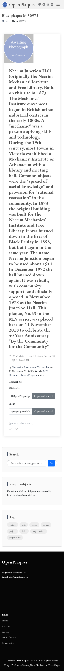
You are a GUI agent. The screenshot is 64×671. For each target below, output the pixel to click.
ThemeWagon (54, 665)
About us (6, 626)
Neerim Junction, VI (46, 356)
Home (5, 21)
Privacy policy (8, 643)
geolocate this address (21, 423)
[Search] (27, 463)
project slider (15, 537)
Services (5, 632)
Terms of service (9, 637)
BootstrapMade (28, 665)
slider (24, 531)
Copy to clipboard (43, 396)
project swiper (38, 531)
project (12, 531)
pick (23, 524)
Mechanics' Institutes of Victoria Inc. (31, 367)
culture (13, 524)
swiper (46, 524)
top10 (34, 524)
